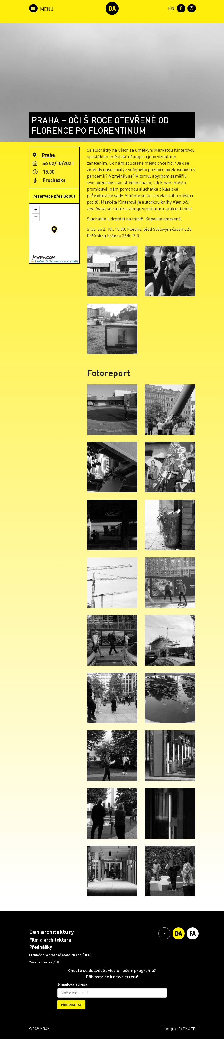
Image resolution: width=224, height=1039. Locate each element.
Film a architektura (50, 940)
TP (193, 1028)
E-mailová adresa (72, 984)
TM (185, 1028)
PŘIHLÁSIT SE (71, 1004)
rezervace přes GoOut (54, 196)
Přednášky (40, 947)
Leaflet (37, 261)
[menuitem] (170, 8)
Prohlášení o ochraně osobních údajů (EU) (60, 955)
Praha (48, 155)
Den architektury (51, 931)
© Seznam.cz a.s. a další (62, 261)
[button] (54, 229)
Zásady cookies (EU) (44, 962)
